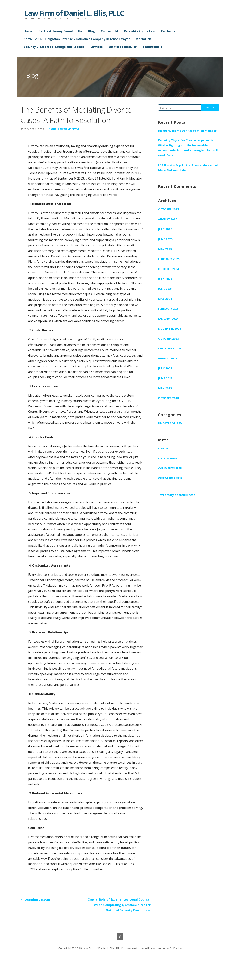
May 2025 (165, 249)
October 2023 (168, 338)
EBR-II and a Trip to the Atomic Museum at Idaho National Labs (188, 167)
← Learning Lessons (35, 899)
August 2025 (167, 219)
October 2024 (168, 269)
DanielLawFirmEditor (64, 129)
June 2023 (165, 378)
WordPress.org (170, 478)
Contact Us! (109, 31)
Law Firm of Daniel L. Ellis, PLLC (74, 13)
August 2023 (167, 358)
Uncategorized (170, 423)
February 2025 (169, 259)
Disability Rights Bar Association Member (187, 130)
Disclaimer (169, 31)
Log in (163, 448)
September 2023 (170, 348)
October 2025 (168, 209)
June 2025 (165, 239)
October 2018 (168, 398)
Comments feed (170, 468)
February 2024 (169, 308)
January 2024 (168, 318)
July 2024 (165, 279)
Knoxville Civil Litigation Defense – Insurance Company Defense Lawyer (77, 39)
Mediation (143, 39)
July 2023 (165, 368)
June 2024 (165, 289)
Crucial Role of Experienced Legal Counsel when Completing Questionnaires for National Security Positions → (119, 904)
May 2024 (165, 299)
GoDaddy (176, 948)
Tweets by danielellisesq (176, 495)
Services (96, 47)
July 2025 (165, 229)
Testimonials (152, 47)
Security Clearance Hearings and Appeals (54, 47)
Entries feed (167, 458)
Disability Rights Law (139, 31)
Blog (91, 31)
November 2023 (169, 328)
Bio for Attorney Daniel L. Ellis (60, 31)
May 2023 (165, 388)
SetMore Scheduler (122, 47)
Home (28, 31)
